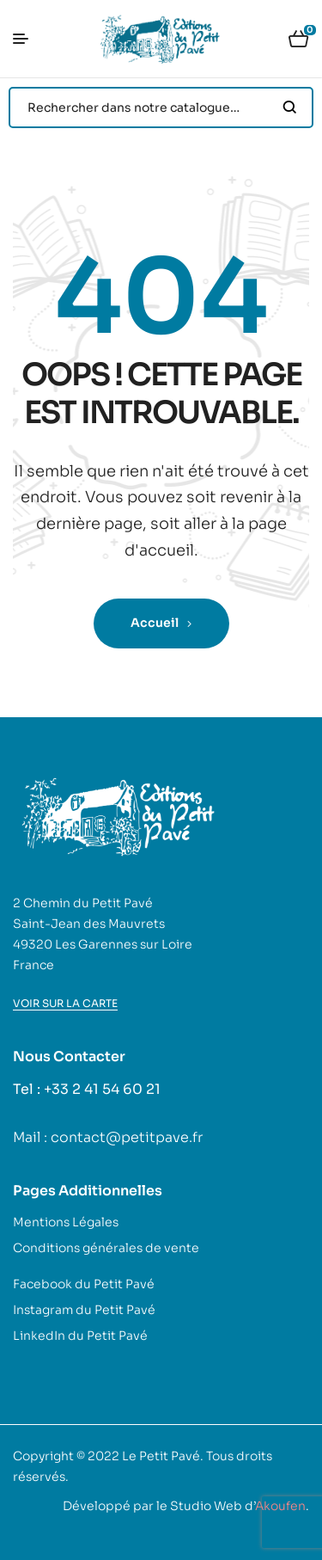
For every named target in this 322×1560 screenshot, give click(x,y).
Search (289, 107)
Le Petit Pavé (161, 1456)
